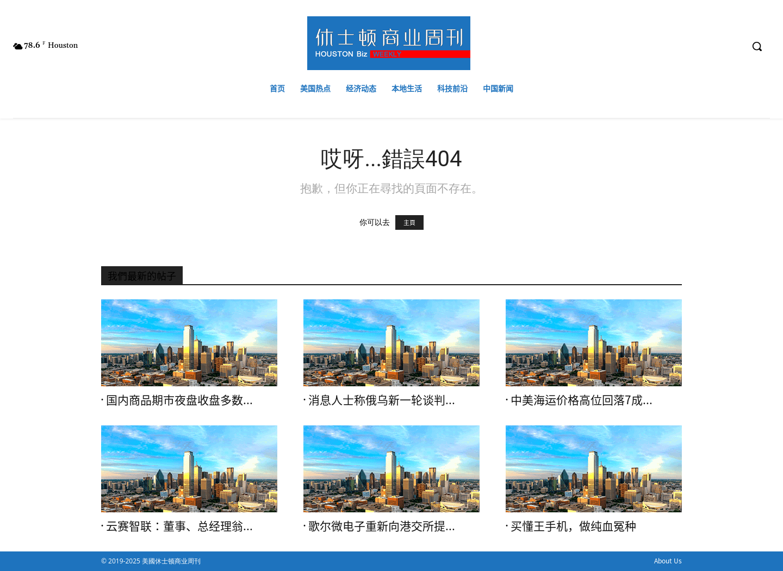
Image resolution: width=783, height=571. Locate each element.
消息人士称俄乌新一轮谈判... (381, 400)
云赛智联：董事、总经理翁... (179, 526)
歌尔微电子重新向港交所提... (381, 526)
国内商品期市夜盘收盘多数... (179, 400)
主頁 (409, 222)
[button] (757, 46)
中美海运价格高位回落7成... (581, 400)
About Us (668, 560)
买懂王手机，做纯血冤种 (573, 526)
